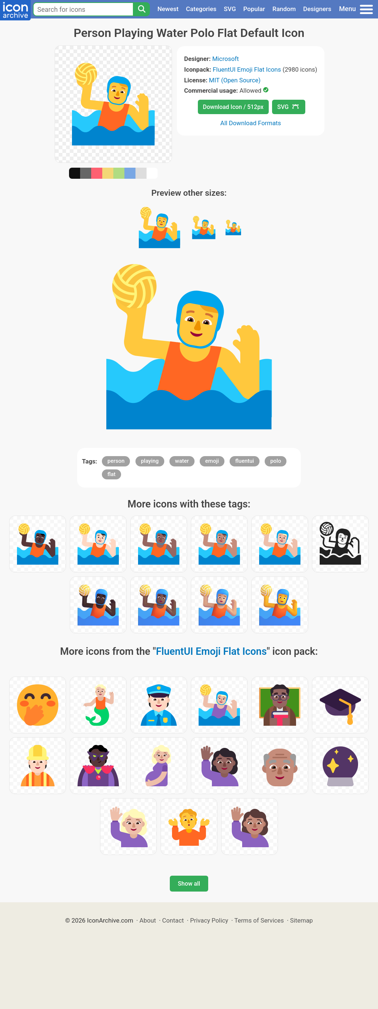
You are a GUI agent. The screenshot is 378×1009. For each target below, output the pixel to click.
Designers (317, 9)
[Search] (141, 9)
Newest (167, 9)
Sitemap (301, 920)
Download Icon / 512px (233, 106)
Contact (173, 920)
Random (284, 9)
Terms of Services (259, 920)
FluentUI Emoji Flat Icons (247, 69)
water (182, 461)
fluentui (244, 461)
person (115, 461)
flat (111, 474)
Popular (254, 9)
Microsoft (225, 58)
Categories (201, 9)
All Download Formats (250, 123)
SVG (230, 9)
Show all (189, 883)
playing (150, 461)
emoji (212, 461)
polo (275, 461)
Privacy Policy (209, 920)
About (148, 920)
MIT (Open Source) (235, 80)
